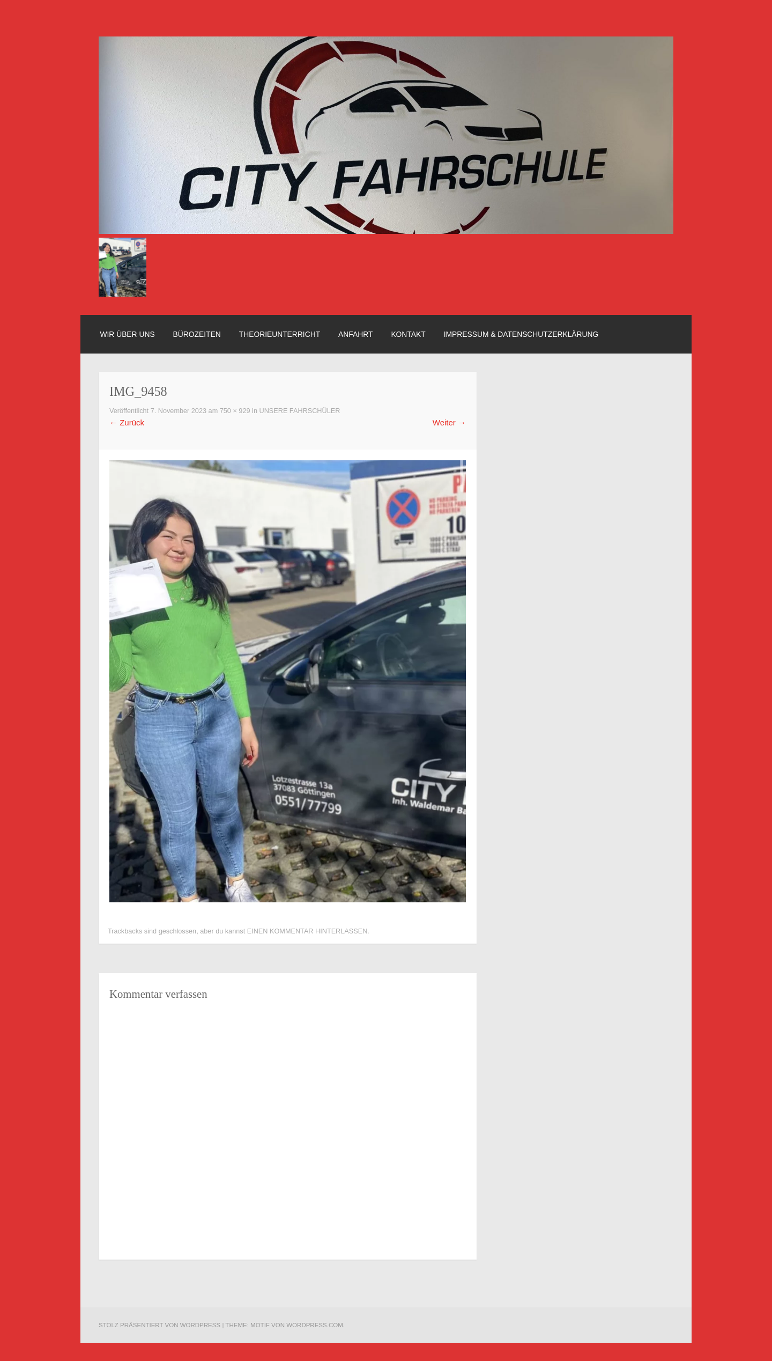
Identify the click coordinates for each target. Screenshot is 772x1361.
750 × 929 (235, 411)
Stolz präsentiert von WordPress (159, 1325)
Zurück (126, 422)
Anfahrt (355, 334)
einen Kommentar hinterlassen (307, 931)
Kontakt (408, 334)
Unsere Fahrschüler (299, 411)
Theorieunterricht (279, 334)
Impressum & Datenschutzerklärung (521, 334)
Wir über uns (127, 334)
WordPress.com (314, 1325)
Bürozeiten (197, 334)
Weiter (449, 422)
